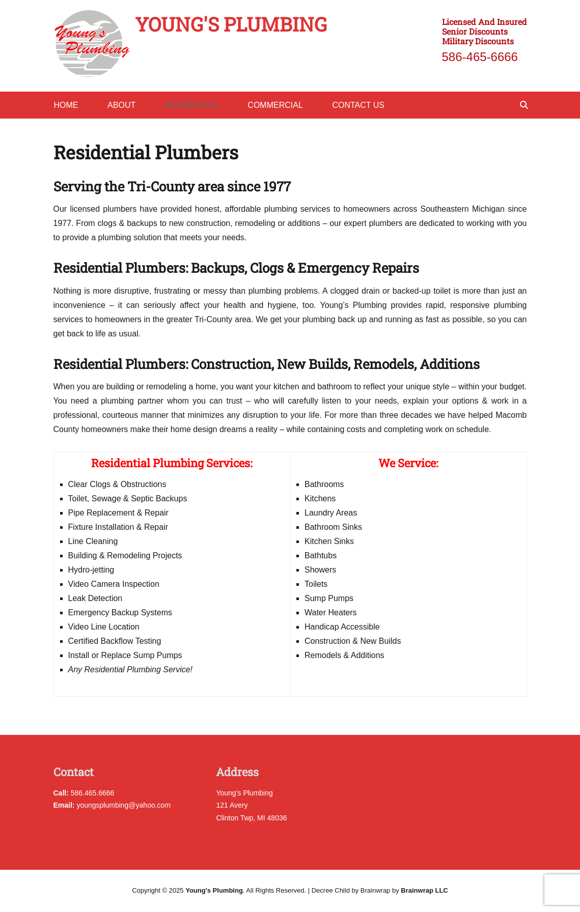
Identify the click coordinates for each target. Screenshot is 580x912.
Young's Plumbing (231, 24)
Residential (191, 105)
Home (66, 105)
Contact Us (358, 105)
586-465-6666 (480, 57)
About (121, 105)
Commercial (274, 105)
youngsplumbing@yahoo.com (112, 805)
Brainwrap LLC (424, 890)
